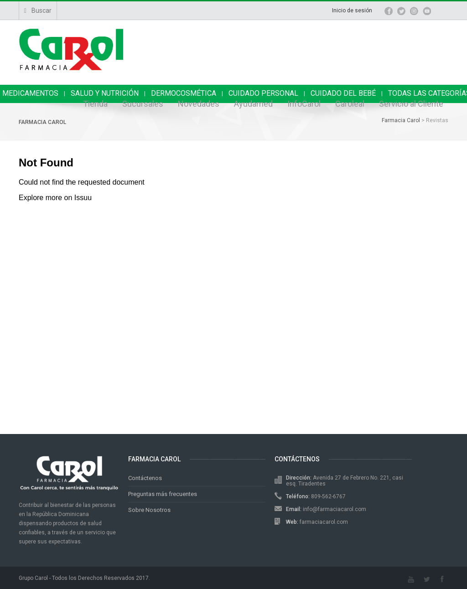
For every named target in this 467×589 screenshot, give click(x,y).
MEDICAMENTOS (30, 93)
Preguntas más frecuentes (162, 494)
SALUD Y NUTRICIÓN (105, 93)
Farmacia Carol (42, 122)
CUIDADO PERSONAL (263, 93)
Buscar (38, 10)
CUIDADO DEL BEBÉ (343, 93)
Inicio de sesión (352, 10)
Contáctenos (145, 478)
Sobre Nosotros (149, 509)
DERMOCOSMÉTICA (183, 93)
